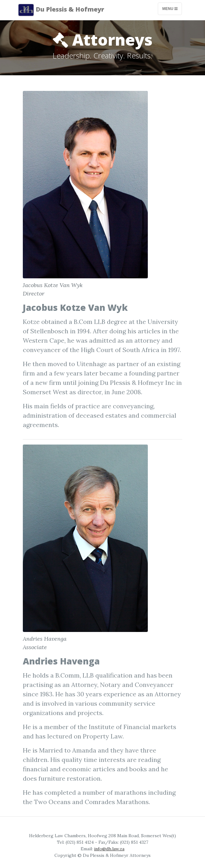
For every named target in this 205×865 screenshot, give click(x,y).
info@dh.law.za (109, 849)
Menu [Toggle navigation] (170, 9)
